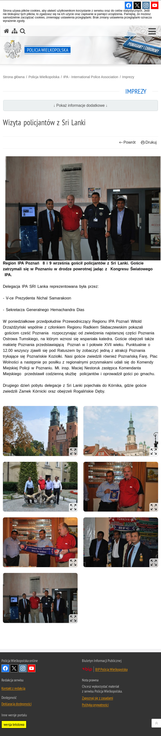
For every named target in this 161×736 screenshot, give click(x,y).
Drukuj (149, 142)
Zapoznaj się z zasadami (97, 697)
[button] (152, 31)
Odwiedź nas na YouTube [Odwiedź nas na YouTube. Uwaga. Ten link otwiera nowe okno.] (31, 668)
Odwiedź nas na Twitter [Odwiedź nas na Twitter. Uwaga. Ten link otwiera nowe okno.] (14, 668)
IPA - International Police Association (90, 77)
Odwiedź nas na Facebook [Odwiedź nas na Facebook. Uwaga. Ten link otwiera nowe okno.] (5, 668)
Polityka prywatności (95, 704)
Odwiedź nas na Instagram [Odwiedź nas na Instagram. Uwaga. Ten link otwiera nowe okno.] (23, 668)
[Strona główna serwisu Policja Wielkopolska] (6, 31)
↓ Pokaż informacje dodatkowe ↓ (80, 105)
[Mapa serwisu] (14, 31)
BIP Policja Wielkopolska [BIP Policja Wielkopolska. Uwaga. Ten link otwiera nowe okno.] (111, 669)
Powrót (127, 142)
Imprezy (128, 77)
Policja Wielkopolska (43, 77)
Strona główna (14, 77)
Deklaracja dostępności (16, 703)
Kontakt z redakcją (13, 688)
